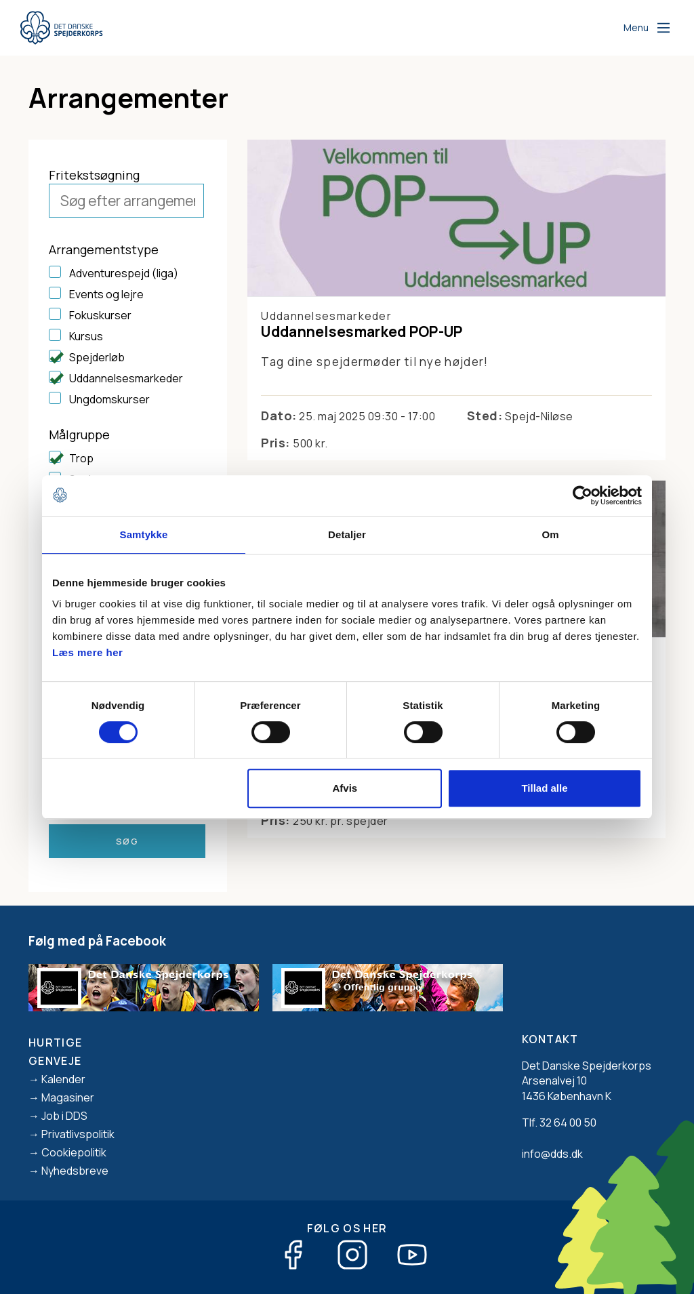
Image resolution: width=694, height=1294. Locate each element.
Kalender (63, 1079)
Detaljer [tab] (347, 534)
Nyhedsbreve (74, 1170)
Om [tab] (550, 534)
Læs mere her (87, 652)
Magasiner (67, 1097)
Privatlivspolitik (78, 1134)
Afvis (345, 788)
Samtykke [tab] (144, 534)
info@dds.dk (552, 1153)
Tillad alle (544, 788)
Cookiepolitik (73, 1152)
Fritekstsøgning (94, 175)
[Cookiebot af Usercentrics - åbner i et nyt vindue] (582, 495)
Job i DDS (64, 1115)
